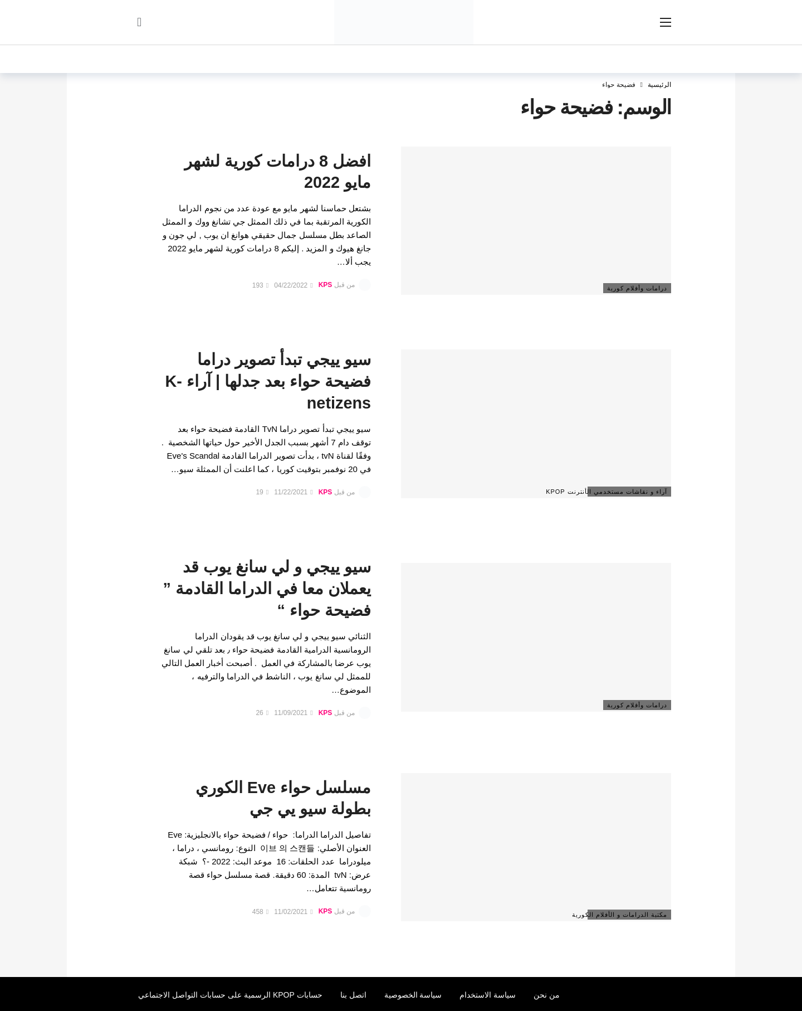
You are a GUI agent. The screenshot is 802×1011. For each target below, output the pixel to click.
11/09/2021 (293, 713)
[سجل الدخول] (139, 22)
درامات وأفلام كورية (637, 288)
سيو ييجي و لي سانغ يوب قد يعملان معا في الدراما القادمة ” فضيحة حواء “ (267, 588)
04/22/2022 (293, 285)
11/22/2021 (293, 492)
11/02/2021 (293, 912)
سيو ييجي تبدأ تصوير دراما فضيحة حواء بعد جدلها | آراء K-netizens (268, 381)
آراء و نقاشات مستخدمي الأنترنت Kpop (627, 491)
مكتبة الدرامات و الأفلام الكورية (627, 914)
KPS (325, 285)
